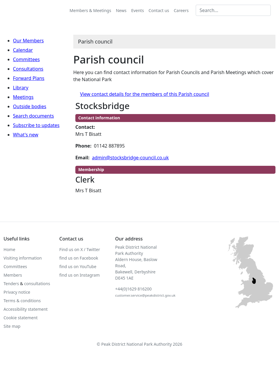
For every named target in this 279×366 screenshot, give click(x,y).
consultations (37, 283)
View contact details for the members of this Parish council (144, 94)
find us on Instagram (79, 275)
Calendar (23, 50)
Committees (26, 59)
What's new (25, 134)
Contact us (159, 10)
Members (13, 275)
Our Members (28, 40)
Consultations (28, 69)
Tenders (11, 283)
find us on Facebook (78, 258)
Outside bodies (29, 106)
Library (20, 87)
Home (9, 249)
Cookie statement (21, 317)
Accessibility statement (26, 309)
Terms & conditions (22, 300)
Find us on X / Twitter (79, 249)
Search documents (33, 116)
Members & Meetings (90, 10)
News (121, 10)
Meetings (23, 97)
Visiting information (23, 258)
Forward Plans (28, 78)
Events (137, 10)
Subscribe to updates (36, 125)
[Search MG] (233, 10)
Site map (12, 326)
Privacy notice (17, 292)
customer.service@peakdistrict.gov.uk (145, 295)
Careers (181, 10)
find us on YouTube (78, 266)
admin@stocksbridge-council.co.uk (130, 157)
